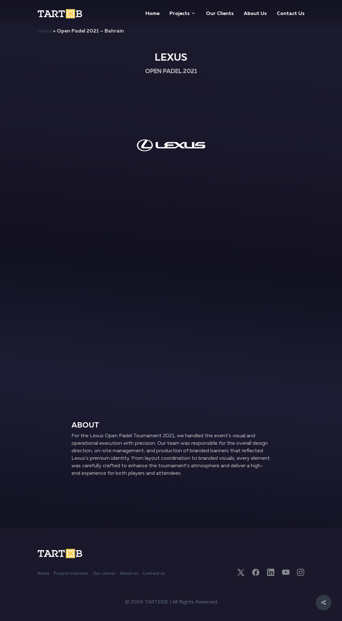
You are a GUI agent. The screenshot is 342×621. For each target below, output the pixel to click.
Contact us (154, 574)
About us (129, 574)
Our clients (104, 574)
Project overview (71, 574)
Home (44, 31)
